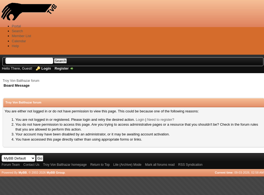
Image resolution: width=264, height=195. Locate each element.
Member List (21, 36)
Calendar (19, 41)
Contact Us (31, 165)
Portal (16, 26)
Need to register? (160, 120)
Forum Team (11, 165)
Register (62, 68)
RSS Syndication (190, 165)
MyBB (22, 172)
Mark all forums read (160, 165)
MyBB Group (55, 172)
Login (46, 68)
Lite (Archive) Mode (127, 165)
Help (15, 46)
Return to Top (100, 165)
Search (17, 31)
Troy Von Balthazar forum (21, 81)
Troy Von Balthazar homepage (65, 165)
